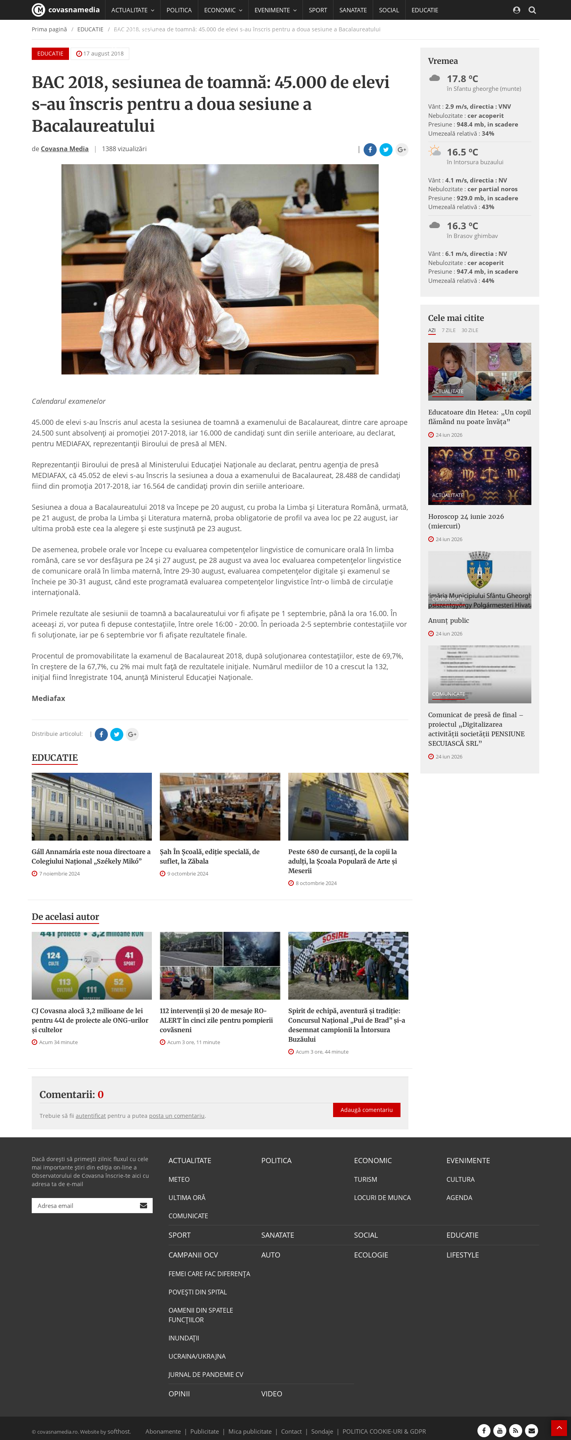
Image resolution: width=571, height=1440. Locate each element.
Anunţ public (446, 605)
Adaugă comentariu (367, 1101)
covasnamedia (66, 10)
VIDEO (270, 1389)
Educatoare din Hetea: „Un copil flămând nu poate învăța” (473, 415)
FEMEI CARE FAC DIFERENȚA (209, 1270)
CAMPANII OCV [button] (135, 30)
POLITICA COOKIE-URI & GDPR (374, 1425)
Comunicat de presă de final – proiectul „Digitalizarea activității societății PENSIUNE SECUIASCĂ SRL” (476, 710)
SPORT (318, 10)
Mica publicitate (254, 1425)
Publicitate (214, 1425)
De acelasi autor (65, 916)
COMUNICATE (448, 584)
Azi (432, 330)
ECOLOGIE (369, 1252)
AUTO (269, 1252)
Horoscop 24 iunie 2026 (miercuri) (475, 512)
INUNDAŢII (184, 1334)
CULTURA (460, 1178)
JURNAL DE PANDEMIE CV (206, 1371)
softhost (117, 1425)
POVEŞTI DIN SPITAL (198, 1288)
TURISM (365, 1178)
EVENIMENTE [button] (276, 10)
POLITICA (179, 10)
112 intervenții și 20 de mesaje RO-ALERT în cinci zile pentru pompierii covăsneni (216, 1020)
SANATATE (353, 10)
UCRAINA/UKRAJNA (197, 1352)
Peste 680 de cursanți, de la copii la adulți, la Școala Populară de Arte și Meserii (342, 861)
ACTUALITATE (448, 391)
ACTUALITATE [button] (132, 10)
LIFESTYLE (460, 1252)
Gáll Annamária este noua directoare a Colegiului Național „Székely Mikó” (91, 856)
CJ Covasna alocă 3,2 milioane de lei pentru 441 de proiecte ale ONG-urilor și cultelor (90, 1020)
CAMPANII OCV (190, 1252)
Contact (291, 1425)
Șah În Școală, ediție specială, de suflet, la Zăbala (210, 856)
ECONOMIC (370, 1160)
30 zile (470, 330)
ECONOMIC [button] (223, 10)
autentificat (91, 1115)
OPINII (178, 1389)
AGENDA (459, 1196)
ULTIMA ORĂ (187, 1196)
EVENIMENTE (465, 1160)
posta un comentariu (177, 1115)
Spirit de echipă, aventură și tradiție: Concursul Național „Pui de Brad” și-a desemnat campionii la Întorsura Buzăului (346, 1025)
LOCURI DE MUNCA (382, 1196)
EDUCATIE (425, 10)
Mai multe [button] (128, 50)
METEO (179, 1178)
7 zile (449, 330)
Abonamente (177, 1425)
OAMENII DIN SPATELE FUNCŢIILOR (201, 1311)
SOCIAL (389, 10)
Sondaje (319, 1425)
